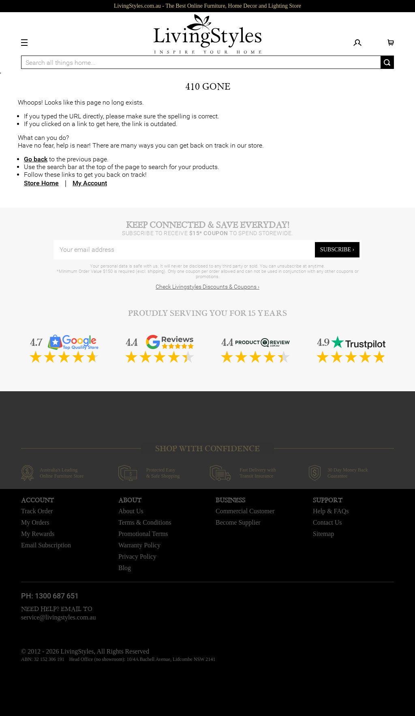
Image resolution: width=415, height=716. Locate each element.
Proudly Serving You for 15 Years (207, 313)
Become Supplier (238, 522)
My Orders (35, 522)
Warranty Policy (139, 545)
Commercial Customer (245, 511)
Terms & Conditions (144, 522)
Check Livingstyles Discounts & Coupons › (207, 286)
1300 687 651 (57, 596)
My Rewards (37, 533)
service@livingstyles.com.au (58, 617)
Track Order (37, 511)
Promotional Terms (143, 533)
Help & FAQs (331, 511)
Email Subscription (46, 545)
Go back (35, 159)
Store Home (41, 183)
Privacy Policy (137, 556)
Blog (124, 567)
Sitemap (323, 533)
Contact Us (327, 522)
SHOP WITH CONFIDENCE (207, 449)
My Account (90, 183)
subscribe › (337, 250)
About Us (130, 511)
